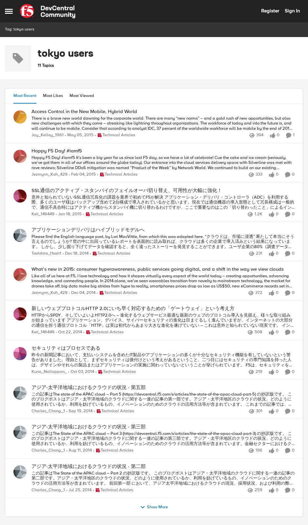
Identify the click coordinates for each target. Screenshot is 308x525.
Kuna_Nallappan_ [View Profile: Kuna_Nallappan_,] (49, 371)
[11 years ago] (79, 135)
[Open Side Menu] (9, 11)
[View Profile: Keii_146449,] (20, 196)
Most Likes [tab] (53, 95)
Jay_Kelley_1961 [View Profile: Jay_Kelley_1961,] (47, 135)
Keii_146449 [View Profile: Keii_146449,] (42, 214)
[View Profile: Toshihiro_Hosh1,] (20, 235)
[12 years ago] (79, 451)
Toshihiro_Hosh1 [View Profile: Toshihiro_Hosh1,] (46, 253)
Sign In (292, 11)
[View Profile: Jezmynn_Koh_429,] (20, 156)
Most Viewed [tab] (82, 95)
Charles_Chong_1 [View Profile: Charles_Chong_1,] (48, 411)
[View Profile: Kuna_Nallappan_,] (20, 353)
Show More (154, 507)
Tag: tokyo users (19, 29)
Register (270, 11)
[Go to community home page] (47, 11)
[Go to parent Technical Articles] (115, 135)
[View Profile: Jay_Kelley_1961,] (20, 117)
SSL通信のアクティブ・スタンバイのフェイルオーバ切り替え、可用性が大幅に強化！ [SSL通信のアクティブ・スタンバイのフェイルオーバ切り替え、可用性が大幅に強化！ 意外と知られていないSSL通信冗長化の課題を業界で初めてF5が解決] (126, 190)
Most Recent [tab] (24, 95)
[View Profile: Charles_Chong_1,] (20, 392)
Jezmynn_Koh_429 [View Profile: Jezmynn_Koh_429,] (49, 174)
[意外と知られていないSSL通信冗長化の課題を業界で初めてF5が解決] (163, 202)
